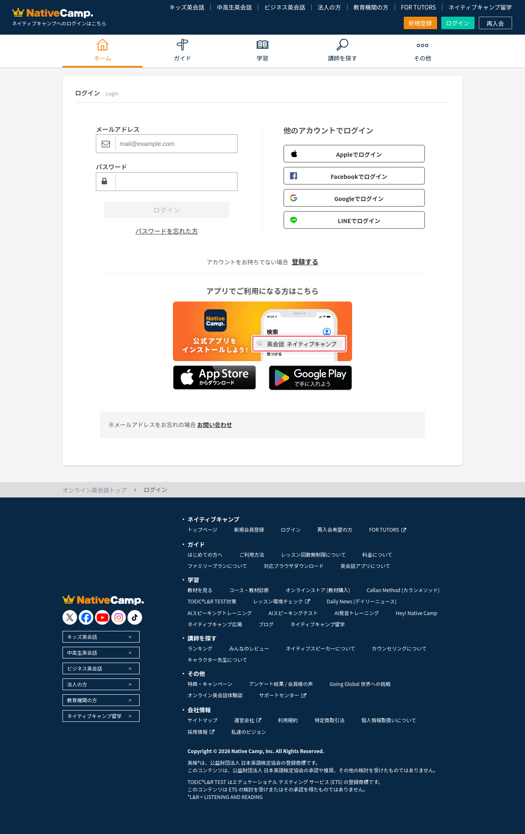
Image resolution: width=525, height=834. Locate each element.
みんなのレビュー (249, 648)
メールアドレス (118, 129)
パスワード (111, 166)
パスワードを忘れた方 (166, 230)
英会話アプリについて (365, 565)
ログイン (458, 23)
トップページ (203, 529)
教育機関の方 (370, 7)
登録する (305, 261)
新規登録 (420, 23)
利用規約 (288, 719)
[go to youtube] (102, 617)
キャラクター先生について (217, 659)
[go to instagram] (118, 617)
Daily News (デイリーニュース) (361, 601)
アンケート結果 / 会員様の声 (281, 683)
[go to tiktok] (135, 617)
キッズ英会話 (186, 7)
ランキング (200, 648)
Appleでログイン (336, 154)
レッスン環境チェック (281, 601)
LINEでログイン (335, 220)
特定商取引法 (330, 719)
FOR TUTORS (418, 7)
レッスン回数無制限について (313, 554)
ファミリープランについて (217, 565)
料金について (377, 554)
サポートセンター (282, 694)
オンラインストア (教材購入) (317, 589)
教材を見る (200, 589)
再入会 (495, 23)
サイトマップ (203, 719)
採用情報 (201, 731)
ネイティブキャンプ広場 (215, 624)
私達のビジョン (248, 731)
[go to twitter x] (69, 617)
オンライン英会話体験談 (215, 694)
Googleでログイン (337, 198)
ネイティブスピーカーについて (320, 648)
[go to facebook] (86, 617)
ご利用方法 (251, 554)
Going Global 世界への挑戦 (360, 683)
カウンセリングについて (399, 648)
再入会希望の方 (335, 529)
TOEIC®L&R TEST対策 (212, 601)
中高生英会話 (234, 7)
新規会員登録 (249, 529)
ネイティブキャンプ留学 (480, 7)
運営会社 (247, 719)
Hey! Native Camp (417, 612)
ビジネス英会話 (284, 7)
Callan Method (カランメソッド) (403, 589)
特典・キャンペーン (210, 683)
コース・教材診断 (249, 589)
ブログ (266, 624)
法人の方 (329, 7)
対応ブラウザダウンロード (294, 565)
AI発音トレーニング (357, 612)
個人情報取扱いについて (388, 719)
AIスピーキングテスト (293, 612)
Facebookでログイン (338, 176)
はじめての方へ (205, 554)
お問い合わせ (214, 424)
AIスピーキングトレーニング (220, 612)
